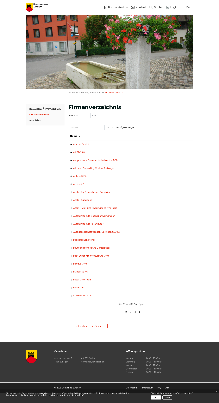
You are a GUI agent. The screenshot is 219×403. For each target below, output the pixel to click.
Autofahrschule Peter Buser (85, 230)
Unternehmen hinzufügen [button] (88, 336)
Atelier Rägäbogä (79, 203)
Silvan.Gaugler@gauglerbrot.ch (167, 250)
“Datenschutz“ (78, 395)
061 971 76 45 (123, 179)
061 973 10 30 (123, 144)
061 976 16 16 (123, 281)
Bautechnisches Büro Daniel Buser (88, 257)
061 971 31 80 (122, 257)
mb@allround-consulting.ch (165, 171)
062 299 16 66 (123, 238)
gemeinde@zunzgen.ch (92, 371)
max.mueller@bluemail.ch (164, 195)
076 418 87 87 (123, 222)
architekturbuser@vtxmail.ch (166, 265)
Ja (156, 397)
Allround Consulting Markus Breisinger (90, 171)
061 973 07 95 (123, 305)
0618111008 (121, 250)
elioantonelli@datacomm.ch (165, 179)
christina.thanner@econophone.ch (169, 211)
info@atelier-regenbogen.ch (166, 203)
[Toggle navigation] (186, 7)
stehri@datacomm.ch (162, 160)
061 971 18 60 (123, 203)
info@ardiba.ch (158, 187)
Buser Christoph (79, 289)
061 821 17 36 (122, 273)
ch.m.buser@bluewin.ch (163, 289)
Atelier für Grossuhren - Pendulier (88, 195)
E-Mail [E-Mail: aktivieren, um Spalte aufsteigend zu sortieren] (154, 136)
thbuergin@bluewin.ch (162, 297)
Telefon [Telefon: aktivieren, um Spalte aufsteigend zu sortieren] (120, 136)
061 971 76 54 (123, 160)
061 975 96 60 (88, 368)
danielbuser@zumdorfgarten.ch (167, 257)
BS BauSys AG (77, 281)
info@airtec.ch (158, 152)
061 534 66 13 (123, 171)
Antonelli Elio (77, 179)
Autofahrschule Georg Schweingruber (91, 222)
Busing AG (75, 297)
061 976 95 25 (123, 152)
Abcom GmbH (78, 144)
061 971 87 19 (122, 211)
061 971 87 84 (123, 289)
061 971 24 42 (123, 297)
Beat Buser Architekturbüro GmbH (89, 265)
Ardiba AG (75, 187)
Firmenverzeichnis (39, 115)
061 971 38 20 (123, 230)
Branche (73, 115)
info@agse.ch (157, 238)
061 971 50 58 (123, 265)
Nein (167, 397)
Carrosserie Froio (79, 305)
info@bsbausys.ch (160, 281)
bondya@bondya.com (162, 273)
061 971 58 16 (123, 195)
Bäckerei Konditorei (80, 250)
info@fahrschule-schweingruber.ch (169, 222)
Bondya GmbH (78, 273)
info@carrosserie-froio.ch (164, 305)
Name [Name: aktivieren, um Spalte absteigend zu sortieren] (73, 136)
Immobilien (35, 120)
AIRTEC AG (76, 152)
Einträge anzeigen (119, 127)
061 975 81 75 (123, 187)
